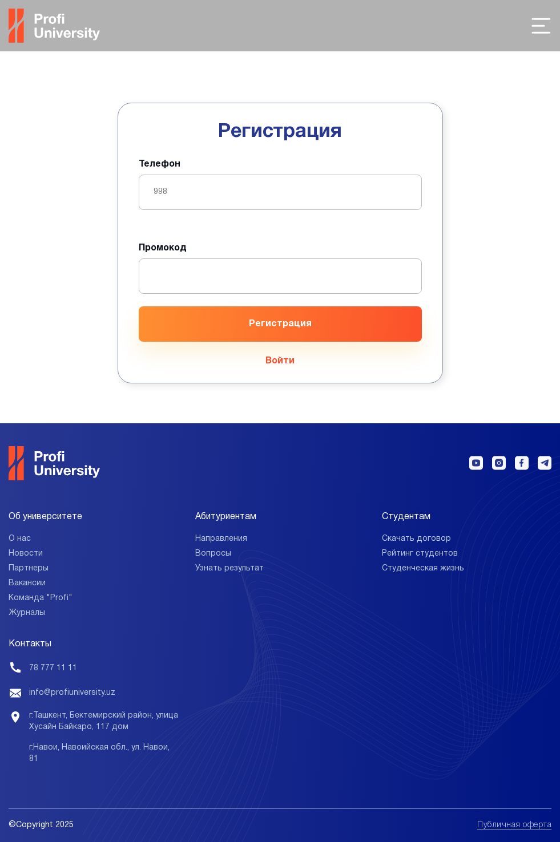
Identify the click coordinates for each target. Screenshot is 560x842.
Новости (26, 553)
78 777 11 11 (53, 668)
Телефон (159, 164)
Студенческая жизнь (423, 568)
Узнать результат (229, 568)
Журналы (27, 613)
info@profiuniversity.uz (72, 693)
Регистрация (280, 324)
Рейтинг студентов (420, 553)
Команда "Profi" (40, 598)
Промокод (163, 248)
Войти (280, 361)
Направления (221, 539)
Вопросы (213, 553)
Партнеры (29, 568)
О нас (20, 539)
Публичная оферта (514, 825)
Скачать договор (416, 539)
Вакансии (27, 583)
